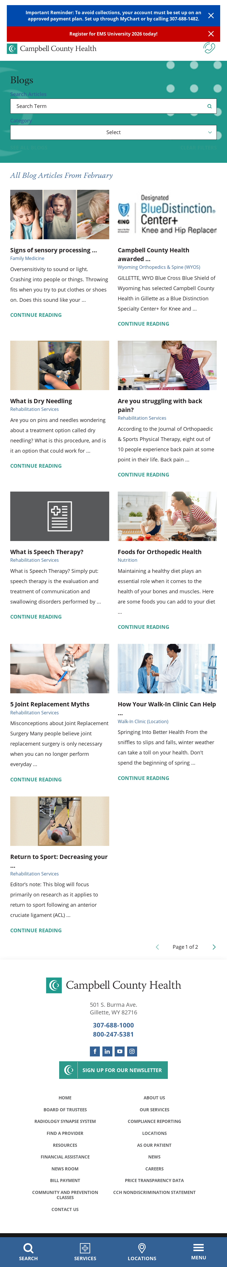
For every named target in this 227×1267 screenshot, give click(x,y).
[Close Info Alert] (211, 34)
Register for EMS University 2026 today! (113, 34)
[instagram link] (132, 1051)
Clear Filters (198, 147)
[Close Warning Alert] (211, 15)
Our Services (154, 1110)
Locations (154, 1134)
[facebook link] (95, 1051)
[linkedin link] (107, 1051)
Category (21, 120)
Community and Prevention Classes (65, 1197)
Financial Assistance (65, 1159)
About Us (154, 1098)
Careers (154, 1171)
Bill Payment (65, 1183)
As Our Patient (154, 1146)
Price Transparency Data (154, 1183)
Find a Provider (65, 1134)
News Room (65, 1171)
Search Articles (28, 94)
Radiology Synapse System (65, 1122)
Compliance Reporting (154, 1122)
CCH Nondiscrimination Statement (154, 1197)
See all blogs (29, 147)
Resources (65, 1146)
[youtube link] (120, 1051)
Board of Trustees (65, 1110)
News (154, 1159)
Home (65, 1098)
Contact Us (65, 1213)
